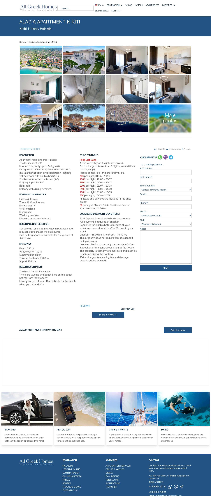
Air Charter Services (118, 466)
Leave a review (108, 314)
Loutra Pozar (70, 473)
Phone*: (166, 204)
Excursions (112, 477)
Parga (66, 480)
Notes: (166, 246)
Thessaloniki (70, 491)
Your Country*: (166, 187)
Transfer (111, 487)
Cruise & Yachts (114, 470)
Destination (115, 5)
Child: (166, 222)
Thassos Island (71, 487)
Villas (129, 5)
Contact (116, 11)
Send (166, 268)
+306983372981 (157, 492)
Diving (109, 473)
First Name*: (166, 170)
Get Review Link (127, 309)
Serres (66, 484)
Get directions (177, 330)
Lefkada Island (71, 470)
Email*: (166, 196)
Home (22, 42)
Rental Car (112, 480)
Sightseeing (101, 11)
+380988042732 (148, 157)
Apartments (152, 5)
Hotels (139, 5)
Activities (168, 5)
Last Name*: (166, 179)
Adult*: (166, 213)
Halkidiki (30, 42)
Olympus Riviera (71, 477)
